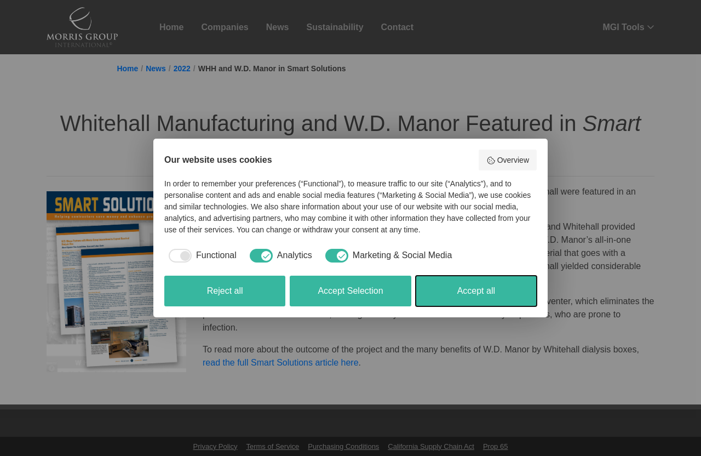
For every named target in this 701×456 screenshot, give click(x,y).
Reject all (225, 290)
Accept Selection (350, 290)
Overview (507, 161)
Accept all (476, 290)
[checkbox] (200, 255)
